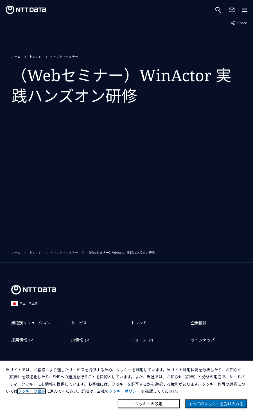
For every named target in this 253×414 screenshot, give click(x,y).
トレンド (35, 57)
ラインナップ (202, 340)
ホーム (16, 57)
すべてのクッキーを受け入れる (216, 404)
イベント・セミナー (64, 57)
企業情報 (199, 322)
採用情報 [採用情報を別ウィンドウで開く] (19, 340)
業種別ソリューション (31, 322)
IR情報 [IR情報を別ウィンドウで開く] (77, 340)
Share (239, 22)
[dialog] (126, 387)
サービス (79, 322)
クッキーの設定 (148, 404)
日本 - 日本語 (24, 303)
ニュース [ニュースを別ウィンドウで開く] (138, 340)
